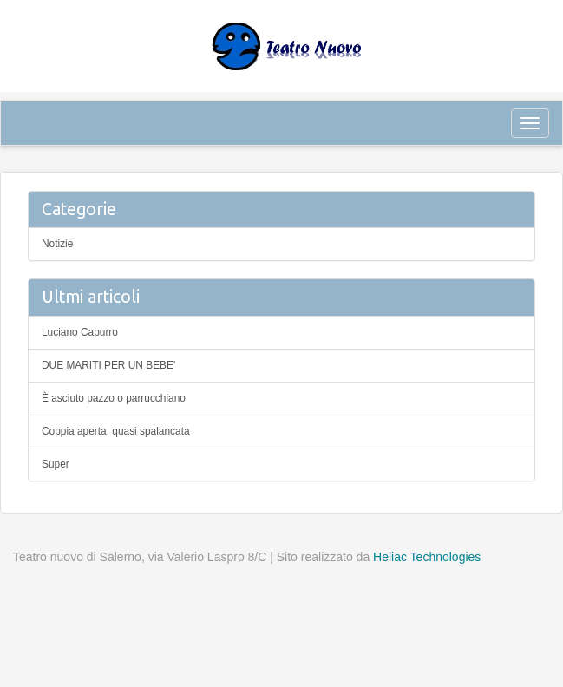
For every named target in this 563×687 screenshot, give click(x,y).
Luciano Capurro (80, 332)
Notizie (57, 244)
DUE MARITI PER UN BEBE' (108, 365)
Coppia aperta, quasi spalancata (116, 431)
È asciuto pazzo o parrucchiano (114, 398)
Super (55, 464)
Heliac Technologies (427, 557)
